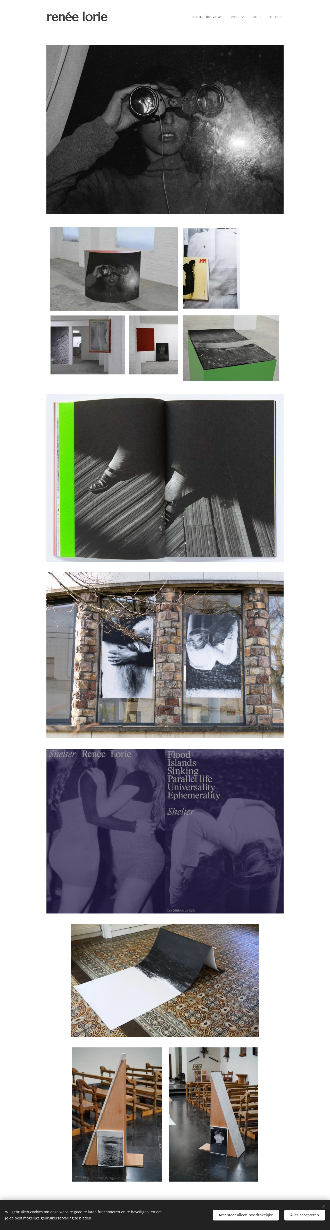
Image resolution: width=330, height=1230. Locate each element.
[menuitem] (210, 16)
